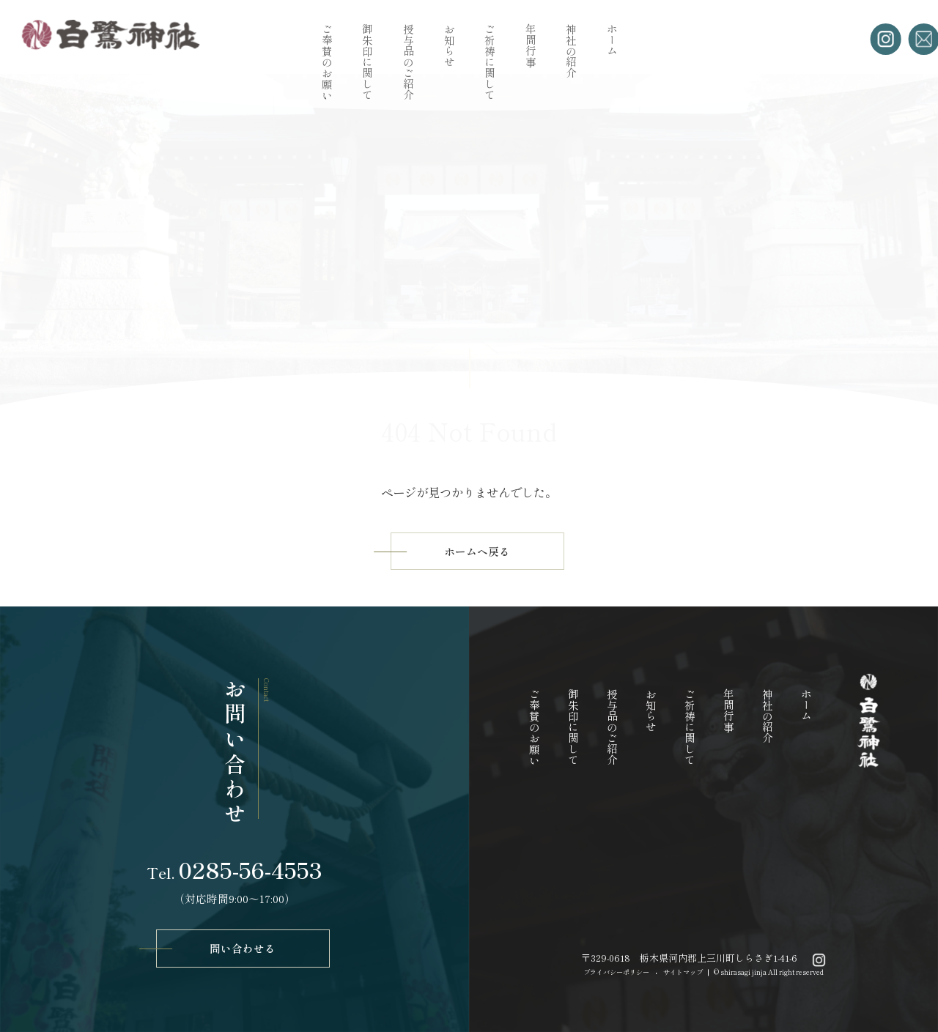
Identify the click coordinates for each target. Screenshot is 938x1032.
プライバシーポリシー (616, 972)
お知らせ (449, 45)
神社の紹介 (571, 50)
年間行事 (530, 45)
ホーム (611, 39)
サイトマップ (683, 972)
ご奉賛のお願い (326, 61)
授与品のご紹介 (408, 61)
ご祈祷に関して (490, 61)
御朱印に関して (367, 61)
